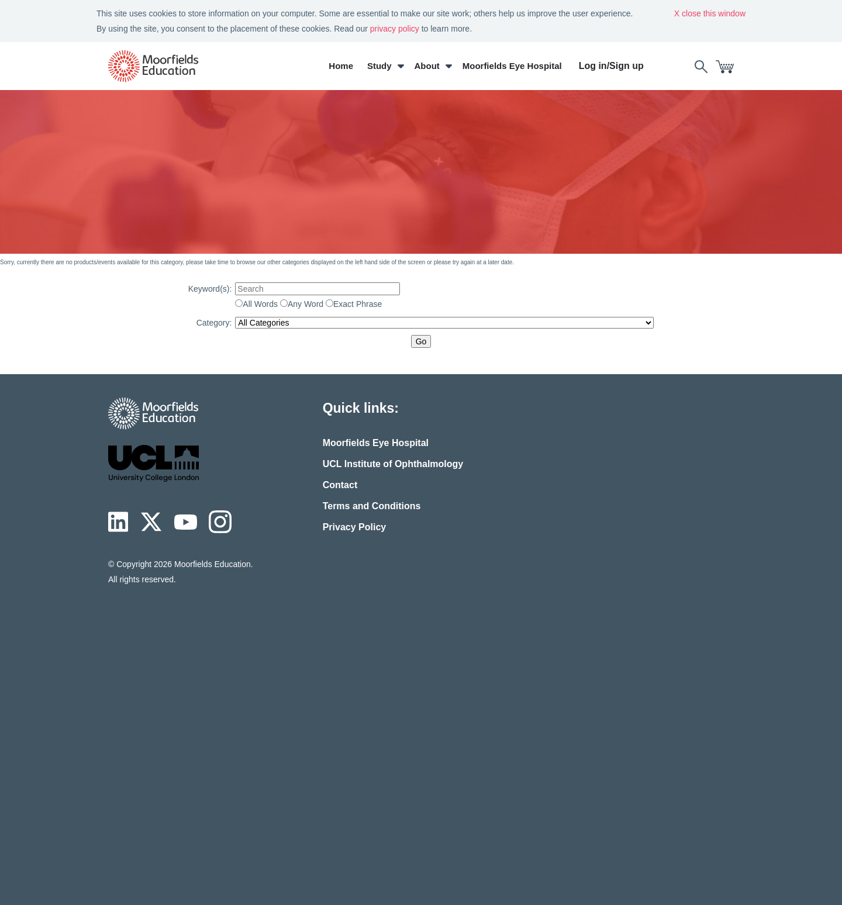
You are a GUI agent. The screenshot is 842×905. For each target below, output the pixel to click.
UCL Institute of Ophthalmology (393, 464)
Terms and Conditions (372, 506)
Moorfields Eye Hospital (512, 66)
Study (379, 66)
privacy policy (394, 28)
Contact (340, 485)
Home (341, 66)
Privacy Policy (355, 527)
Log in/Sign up (611, 66)
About (427, 66)
